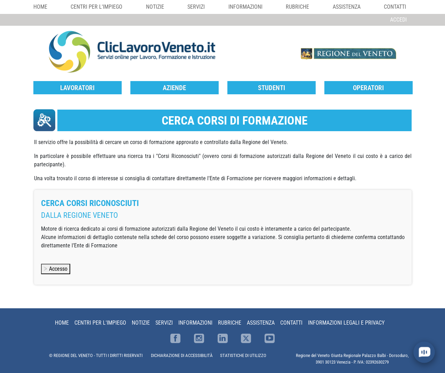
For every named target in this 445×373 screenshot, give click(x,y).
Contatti (395, 6)
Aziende (174, 88)
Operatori (368, 88)
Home (40, 6)
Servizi (196, 6)
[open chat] (424, 352)
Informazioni (245, 6)
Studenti (271, 88)
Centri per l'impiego (96, 6)
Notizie (155, 6)
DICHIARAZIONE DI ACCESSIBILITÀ (182, 355)
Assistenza (347, 6)
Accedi (398, 19)
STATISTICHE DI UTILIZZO (243, 355)
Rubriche (297, 6)
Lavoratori (77, 88)
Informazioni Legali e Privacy (346, 322)
